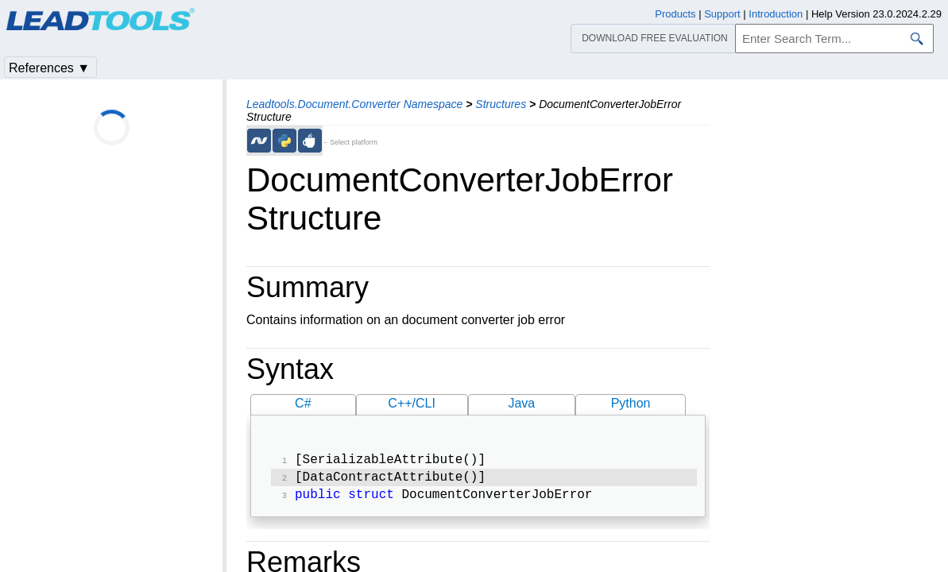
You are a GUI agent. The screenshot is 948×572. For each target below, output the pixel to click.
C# (303, 403)
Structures (500, 104)
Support (722, 14)
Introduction (776, 14)
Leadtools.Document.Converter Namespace (354, 104)
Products (675, 14)
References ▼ (49, 68)
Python (631, 403)
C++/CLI (411, 403)
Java (521, 403)
